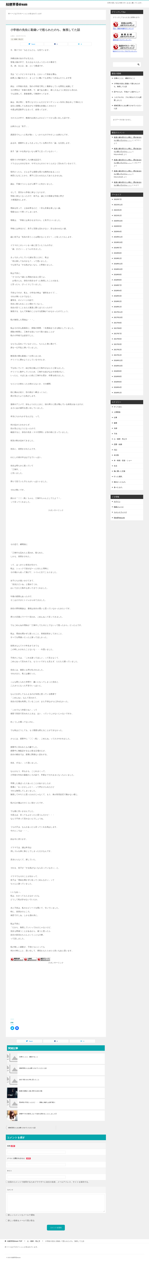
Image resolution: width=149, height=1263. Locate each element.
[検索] (127, 64)
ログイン (117, 501)
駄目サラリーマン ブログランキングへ (125, 51)
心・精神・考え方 (17, 39)
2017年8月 (118, 328)
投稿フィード (119, 507)
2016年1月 (118, 393)
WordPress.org (119, 518)
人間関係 (117, 412)
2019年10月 (118, 242)
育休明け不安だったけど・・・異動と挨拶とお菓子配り (37, 1102)
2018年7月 (118, 285)
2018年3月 (118, 296)
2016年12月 (118, 360)
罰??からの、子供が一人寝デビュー (127, 92)
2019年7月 (118, 248)
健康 (115, 423)
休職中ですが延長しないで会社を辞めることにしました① (38, 1114)
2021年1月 (118, 215)
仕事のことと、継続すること (28, 1057)
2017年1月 (118, 355)
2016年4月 (118, 387)
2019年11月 (118, 237)
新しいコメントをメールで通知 (21, 1215)
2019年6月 (118, 253)
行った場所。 (119, 476)
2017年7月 (118, 333)
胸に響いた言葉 (119, 471)
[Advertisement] (55, 526)
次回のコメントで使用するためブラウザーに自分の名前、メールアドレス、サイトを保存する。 (49, 1182)
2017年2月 (118, 350)
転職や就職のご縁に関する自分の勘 (30, 1091)
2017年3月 (118, 344)
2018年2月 (118, 301)
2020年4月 (118, 231)
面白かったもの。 (120, 482)
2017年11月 (118, 312)
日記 (115, 450)
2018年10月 (118, 269)
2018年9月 (118, 274)
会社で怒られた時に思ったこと (29, 1079)
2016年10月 (118, 366)
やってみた (118, 407)
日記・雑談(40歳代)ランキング (123, 28)
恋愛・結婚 (118, 444)
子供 (115, 434)
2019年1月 (118, 258)
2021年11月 (118, 205)
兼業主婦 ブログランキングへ (122, 40)
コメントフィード (120, 512)
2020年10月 (118, 221)
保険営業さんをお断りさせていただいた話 (33, 1068)
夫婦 (115, 428)
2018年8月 (118, 280)
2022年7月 (118, 199)
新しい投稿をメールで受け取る (21, 1221)
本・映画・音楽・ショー (123, 460)
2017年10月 (118, 317)
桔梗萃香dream (17, 4)
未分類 (116, 455)
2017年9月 (118, 323)
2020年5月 (118, 226)
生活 (115, 466)
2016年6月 (118, 382)
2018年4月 (118, 290)
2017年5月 (118, 339)
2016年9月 (118, 371)
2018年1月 (118, 307)
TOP (14, 1241)
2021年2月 (118, 210)
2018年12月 (118, 264)
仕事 (115, 417)
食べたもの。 (119, 487)
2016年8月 (118, 376)
